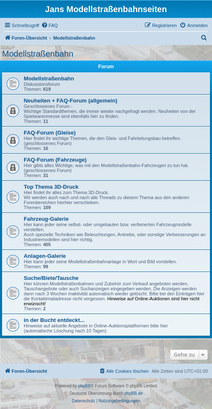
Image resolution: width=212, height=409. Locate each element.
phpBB (84, 386)
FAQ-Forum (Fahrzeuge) (55, 160)
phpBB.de (134, 393)
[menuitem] (49, 25)
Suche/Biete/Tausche (51, 278)
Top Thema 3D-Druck (51, 187)
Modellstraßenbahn (37, 53)
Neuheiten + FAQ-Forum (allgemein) (70, 100)
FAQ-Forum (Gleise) (50, 133)
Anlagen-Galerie (45, 256)
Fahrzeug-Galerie (46, 219)
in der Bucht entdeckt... (54, 320)
